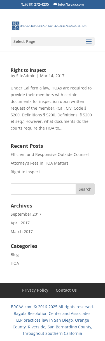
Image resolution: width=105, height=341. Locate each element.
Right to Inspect (28, 70)
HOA (15, 263)
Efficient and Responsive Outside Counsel (50, 154)
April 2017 (20, 222)
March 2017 (22, 231)
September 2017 (26, 214)
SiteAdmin (26, 75)
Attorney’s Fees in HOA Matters (40, 163)
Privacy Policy (35, 290)
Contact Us (66, 290)
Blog (15, 254)
